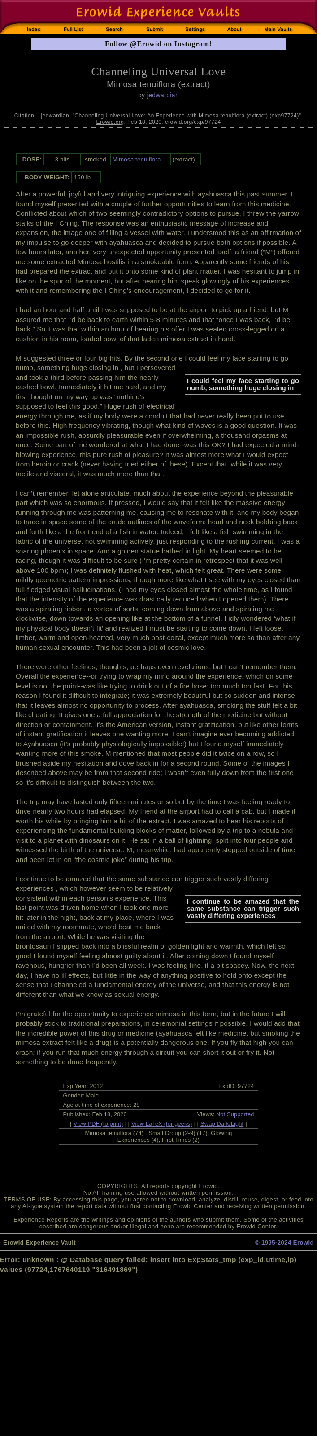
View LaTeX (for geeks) (161, 1123)
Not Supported (235, 1114)
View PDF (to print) (98, 1123)
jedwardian (163, 95)
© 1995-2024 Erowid (284, 1242)
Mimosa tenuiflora (137, 159)
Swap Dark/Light (221, 1123)
